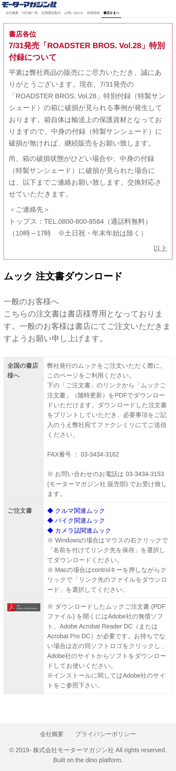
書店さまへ (111, 13)
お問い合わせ (73, 13)
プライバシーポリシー (105, 734)
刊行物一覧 (30, 13)
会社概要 (12, 13)
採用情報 (93, 13)
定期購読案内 (51, 13)
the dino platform (98, 760)
